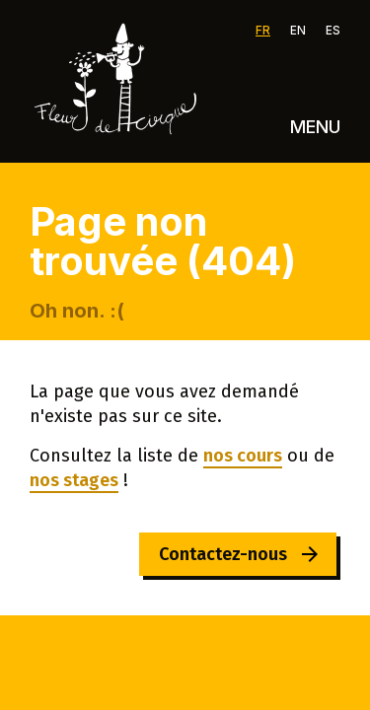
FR (263, 30)
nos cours (242, 455)
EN (298, 30)
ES (333, 30)
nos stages (74, 480)
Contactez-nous (223, 554)
